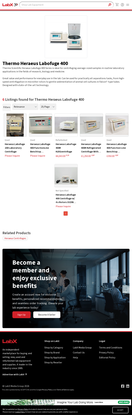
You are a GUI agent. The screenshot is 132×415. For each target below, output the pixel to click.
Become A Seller (46, 314)
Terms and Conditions (110, 347)
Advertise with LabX (14, 374)
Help (75, 357)
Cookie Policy (20, 412)
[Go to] (66, 402)
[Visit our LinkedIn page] (128, 386)
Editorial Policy (107, 357)
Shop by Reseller (53, 362)
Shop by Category (53, 347)
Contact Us (79, 352)
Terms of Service (63, 389)
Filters (6, 107)
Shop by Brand (52, 352)
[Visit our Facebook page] (123, 386)
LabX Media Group (82, 347)
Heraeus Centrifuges (15, 238)
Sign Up (21, 314)
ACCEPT (120, 410)
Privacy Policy (106, 352)
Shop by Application (55, 357)
